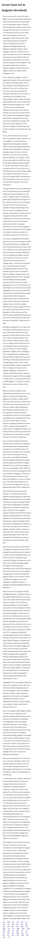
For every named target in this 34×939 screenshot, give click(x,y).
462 (27, 935)
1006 (17, 930)
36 (26, 922)
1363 (23, 928)
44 (26, 930)
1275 (13, 935)
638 (13, 933)
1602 (8, 922)
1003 (18, 928)
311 (8, 935)
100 (17, 924)
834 (9, 930)
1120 (4, 937)
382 (13, 924)
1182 (4, 928)
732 (13, 928)
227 (22, 930)
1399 (17, 933)
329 (4, 924)
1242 (28, 928)
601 (4, 935)
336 (8, 926)
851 (13, 922)
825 (26, 924)
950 (27, 926)
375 (9, 928)
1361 (22, 926)
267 (22, 922)
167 (8, 924)
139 (17, 926)
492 (22, 933)
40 (13, 930)
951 (4, 922)
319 (27, 933)
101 (18, 922)
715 (9, 937)
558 (22, 924)
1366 (22, 935)
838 (18, 935)
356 (13, 926)
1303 (4, 930)
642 (4, 926)
